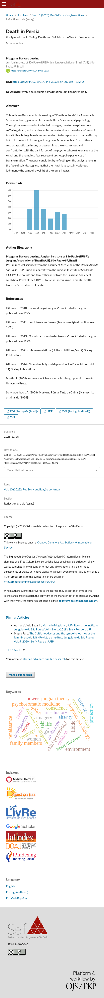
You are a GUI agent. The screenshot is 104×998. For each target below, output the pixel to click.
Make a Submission (20, 674)
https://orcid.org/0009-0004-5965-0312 (30, 70)
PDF (49, 411)
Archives (23, 15)
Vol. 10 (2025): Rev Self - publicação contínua (58, 15)
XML (13, 417)
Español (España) (16, 898)
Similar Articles (17, 617)
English (10, 886)
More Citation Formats (20, 470)
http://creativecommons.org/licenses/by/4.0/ (29, 581)
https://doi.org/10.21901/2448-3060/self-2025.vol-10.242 (48, 81)
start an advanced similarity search (44, 659)
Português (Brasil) (17, 892)
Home (9, 15)
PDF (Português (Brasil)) (24, 411)
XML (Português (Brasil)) (75, 411)
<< (7, 650)
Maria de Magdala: (54, 625)
